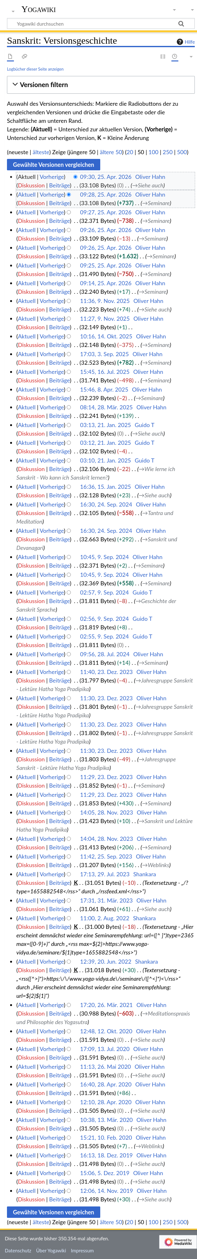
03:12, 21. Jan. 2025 (105, 442)
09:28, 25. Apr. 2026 (106, 194)
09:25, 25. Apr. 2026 (106, 265)
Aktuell (27, 194)
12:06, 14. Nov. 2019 (106, 1190)
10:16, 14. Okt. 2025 (106, 336)
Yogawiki (39, 9)
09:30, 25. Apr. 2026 (106, 176)
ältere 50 (111, 151)
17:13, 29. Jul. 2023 (104, 874)
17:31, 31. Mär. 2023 (106, 900)
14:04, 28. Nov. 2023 (106, 838)
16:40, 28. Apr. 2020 (106, 1084)
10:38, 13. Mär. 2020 (106, 1119)
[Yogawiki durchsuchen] (100, 23)
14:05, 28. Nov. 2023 (106, 812)
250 (168, 151)
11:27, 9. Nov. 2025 (105, 318)
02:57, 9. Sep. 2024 (104, 592)
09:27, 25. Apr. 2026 (106, 212)
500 (182, 151)
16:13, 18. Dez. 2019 (106, 1155)
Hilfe (185, 42)
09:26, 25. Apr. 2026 (106, 229)
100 (153, 151)
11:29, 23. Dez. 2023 (106, 776)
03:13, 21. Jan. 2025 (105, 424)
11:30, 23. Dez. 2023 (106, 698)
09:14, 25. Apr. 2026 (106, 283)
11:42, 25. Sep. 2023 (106, 856)
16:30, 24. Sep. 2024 (106, 504)
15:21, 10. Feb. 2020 (106, 1137)
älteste (41, 151)
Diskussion (31, 185)
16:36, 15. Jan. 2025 (105, 486)
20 (129, 151)
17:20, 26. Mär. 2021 (106, 1004)
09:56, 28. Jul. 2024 (104, 654)
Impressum (82, 1250)
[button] (100, 85)
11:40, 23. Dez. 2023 (106, 671)
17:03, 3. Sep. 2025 (104, 353)
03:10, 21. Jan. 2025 (105, 460)
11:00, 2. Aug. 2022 (104, 918)
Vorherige (52, 176)
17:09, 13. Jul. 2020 (104, 1048)
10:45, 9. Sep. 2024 (104, 556)
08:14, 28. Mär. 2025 (106, 407)
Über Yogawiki (51, 1250)
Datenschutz (18, 1250)
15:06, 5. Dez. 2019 (104, 1172)
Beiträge (59, 185)
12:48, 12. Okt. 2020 (106, 1031)
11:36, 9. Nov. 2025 (105, 300)
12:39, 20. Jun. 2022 (105, 961)
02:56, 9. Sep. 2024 (104, 618)
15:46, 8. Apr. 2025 (104, 389)
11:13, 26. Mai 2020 (105, 1066)
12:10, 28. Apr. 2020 (106, 1101)
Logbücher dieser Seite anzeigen (35, 69)
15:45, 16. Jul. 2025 (104, 371)
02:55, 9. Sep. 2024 (104, 636)
